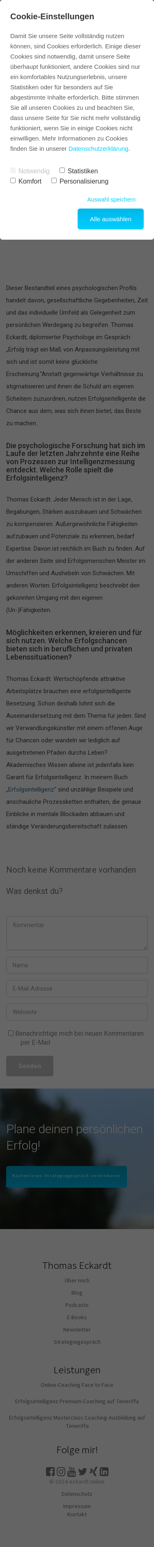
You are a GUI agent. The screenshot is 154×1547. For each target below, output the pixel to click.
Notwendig (30, 171)
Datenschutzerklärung (99, 148)
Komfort (25, 181)
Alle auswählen (110, 218)
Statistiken (79, 171)
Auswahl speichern (111, 199)
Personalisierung (79, 181)
